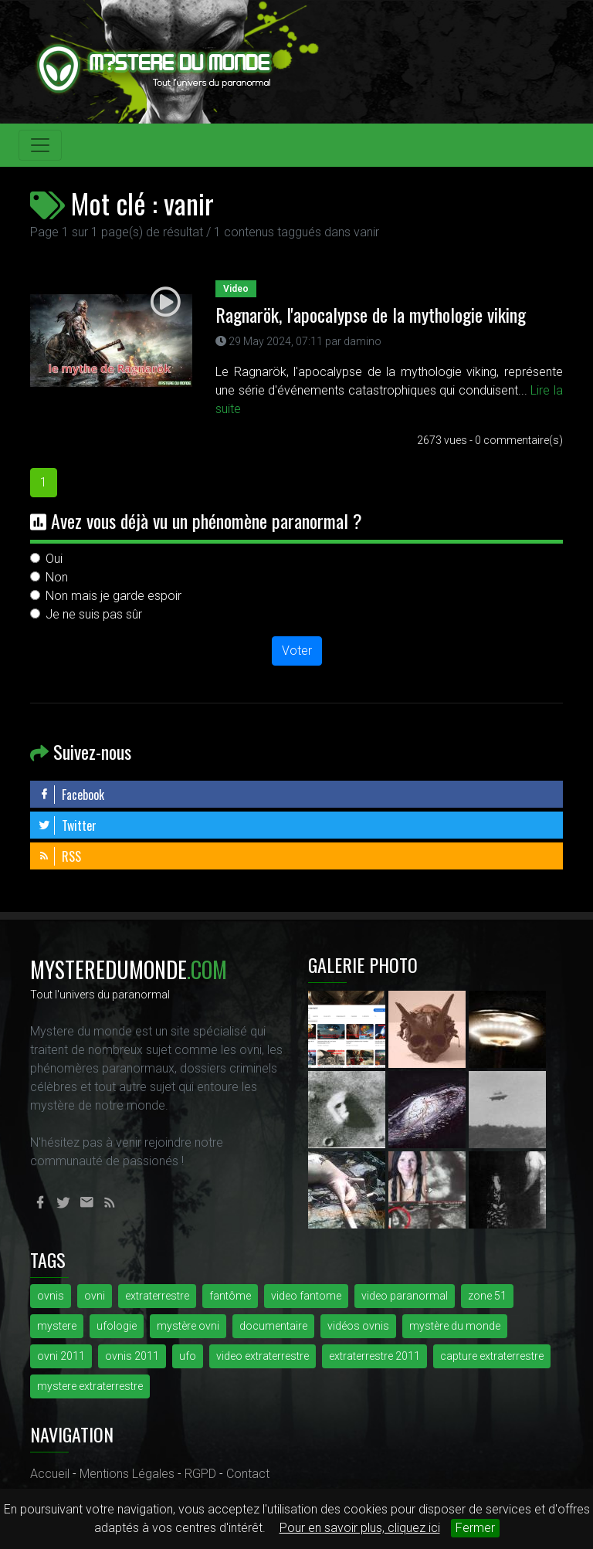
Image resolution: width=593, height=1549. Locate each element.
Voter (297, 650)
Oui (54, 558)
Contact (247, 1473)
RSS (59, 856)
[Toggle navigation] (40, 145)
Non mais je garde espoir (113, 595)
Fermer (475, 1527)
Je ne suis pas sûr (94, 614)
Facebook (71, 794)
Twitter (67, 825)
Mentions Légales (127, 1473)
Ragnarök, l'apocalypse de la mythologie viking (370, 314)
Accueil (49, 1473)
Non (57, 577)
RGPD (200, 1473)
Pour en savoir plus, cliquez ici (360, 1527)
